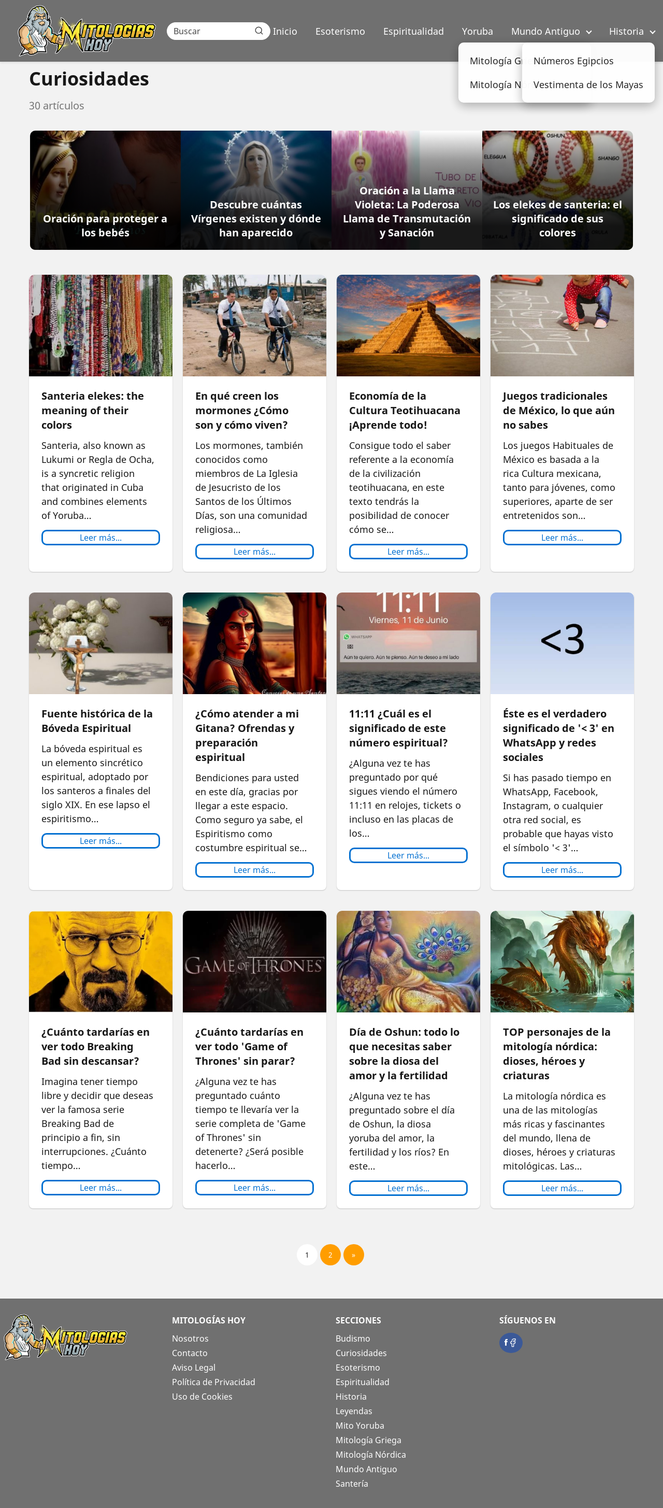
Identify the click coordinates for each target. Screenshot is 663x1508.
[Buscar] (259, 30)
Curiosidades (361, 1353)
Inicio (285, 31)
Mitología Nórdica (371, 1454)
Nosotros (190, 1338)
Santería (352, 1483)
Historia (626, 31)
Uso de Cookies (202, 1396)
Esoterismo (340, 31)
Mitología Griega (368, 1440)
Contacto (190, 1353)
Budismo (353, 1338)
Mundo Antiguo (545, 31)
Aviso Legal (193, 1367)
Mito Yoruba (360, 1425)
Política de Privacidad (213, 1382)
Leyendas (354, 1411)
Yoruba (477, 31)
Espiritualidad (413, 31)
